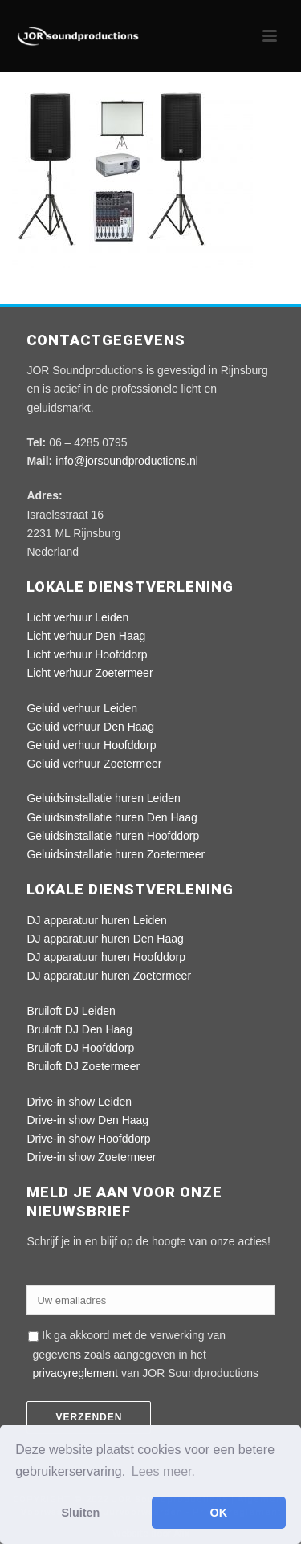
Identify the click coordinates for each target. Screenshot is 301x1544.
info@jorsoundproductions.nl (126, 460)
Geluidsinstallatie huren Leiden (103, 798)
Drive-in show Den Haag (87, 1120)
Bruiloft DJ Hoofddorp (80, 1047)
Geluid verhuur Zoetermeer (93, 763)
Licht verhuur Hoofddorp (86, 654)
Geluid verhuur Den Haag (90, 726)
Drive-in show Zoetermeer (91, 1157)
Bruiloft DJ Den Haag (79, 1029)
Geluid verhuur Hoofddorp (91, 745)
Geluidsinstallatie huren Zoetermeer (115, 854)
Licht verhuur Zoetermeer (89, 672)
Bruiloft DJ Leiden (71, 1010)
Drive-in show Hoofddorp (88, 1138)
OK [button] (219, 1512)
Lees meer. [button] (163, 1471)
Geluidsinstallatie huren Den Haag (111, 817)
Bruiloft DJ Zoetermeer (83, 1066)
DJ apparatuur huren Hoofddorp (105, 957)
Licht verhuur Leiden (77, 617)
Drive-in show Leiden (79, 1101)
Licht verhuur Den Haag (85, 635)
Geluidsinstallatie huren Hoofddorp (112, 835)
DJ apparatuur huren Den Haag (104, 938)
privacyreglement (75, 1373)
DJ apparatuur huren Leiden (96, 920)
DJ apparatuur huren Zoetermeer (108, 975)
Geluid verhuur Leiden (81, 708)
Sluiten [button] (80, 1512)
